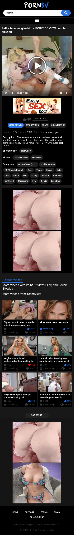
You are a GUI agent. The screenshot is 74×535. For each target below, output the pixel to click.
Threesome (23, 181)
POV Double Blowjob (14, 170)
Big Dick (45, 175)
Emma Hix (36, 158)
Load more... (37, 415)
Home (15, 512)
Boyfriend (9, 181)
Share (45, 125)
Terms (44, 512)
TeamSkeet (26, 151)
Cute (7, 175)
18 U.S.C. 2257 (37, 517)
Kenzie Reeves (21, 158)
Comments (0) (58, 125)
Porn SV (33, 530)
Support (29, 512)
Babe (59, 170)
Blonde (44, 181)
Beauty (49, 170)
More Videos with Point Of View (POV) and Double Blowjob (35, 286)
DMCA (57, 512)
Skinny (34, 175)
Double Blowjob (48, 164)
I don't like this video (29, 119)
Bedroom (57, 175)
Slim (25, 175)
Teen (30, 170)
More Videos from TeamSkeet (22, 294)
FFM (34, 181)
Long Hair (55, 181)
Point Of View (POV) (27, 164)
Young (39, 170)
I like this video (25, 119)
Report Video (32, 125)
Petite (16, 175)
